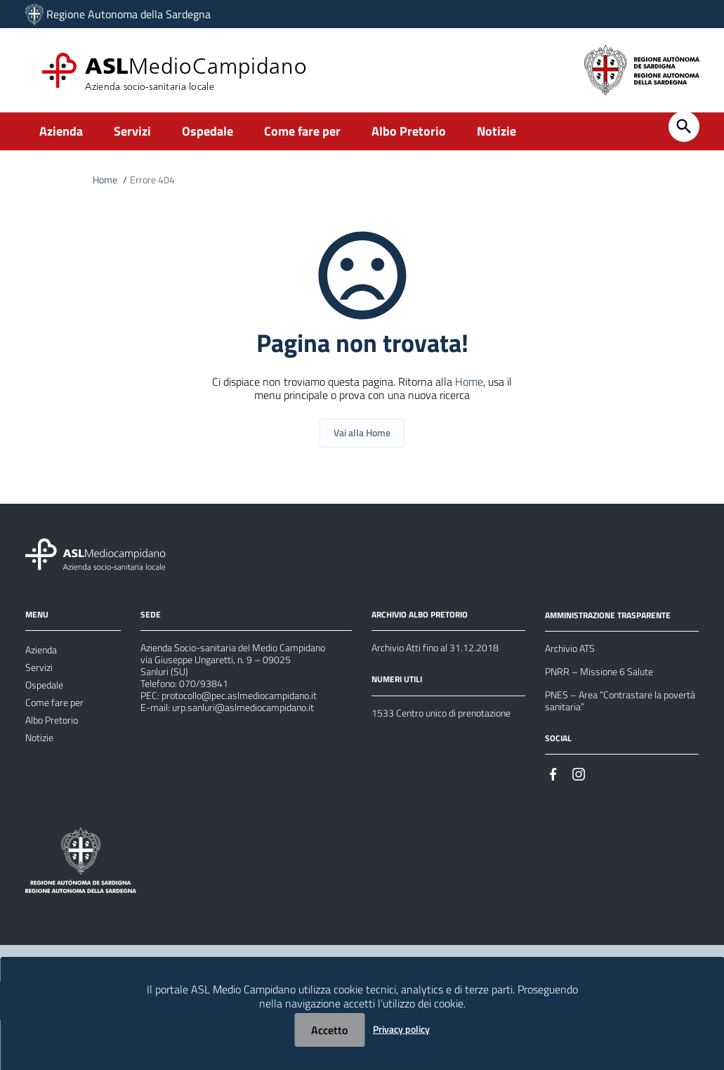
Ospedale (207, 131)
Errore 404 (158, 181)
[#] (553, 814)
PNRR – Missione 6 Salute (607, 697)
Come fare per (302, 131)
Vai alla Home (362, 449)
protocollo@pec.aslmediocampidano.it (252, 752)
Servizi (132, 131)
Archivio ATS (574, 669)
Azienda (61, 131)
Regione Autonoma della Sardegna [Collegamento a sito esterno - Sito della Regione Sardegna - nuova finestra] (128, 14)
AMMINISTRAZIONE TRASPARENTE (620, 632)
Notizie (496, 131)
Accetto (329, 1030)
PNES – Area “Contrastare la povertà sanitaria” (612, 734)
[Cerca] (684, 126)
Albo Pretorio (408, 131)
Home (107, 181)
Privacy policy (401, 1029)
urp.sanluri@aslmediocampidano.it (256, 769)
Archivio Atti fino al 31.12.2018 (444, 668)
